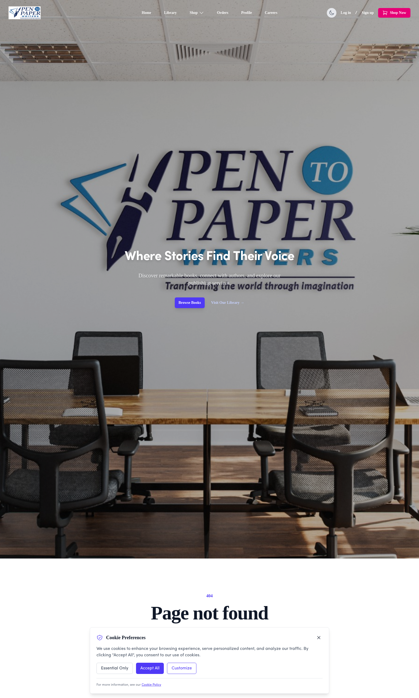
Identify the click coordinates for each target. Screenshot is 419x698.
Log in (346, 13)
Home (146, 13)
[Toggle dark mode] (331, 13)
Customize (182, 668)
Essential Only (114, 668)
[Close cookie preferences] (319, 637)
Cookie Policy (151, 685)
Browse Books (190, 303)
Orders (222, 13)
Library (170, 13)
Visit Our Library (227, 303)
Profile (246, 13)
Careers (271, 13)
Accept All (150, 668)
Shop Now (394, 12)
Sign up (368, 13)
